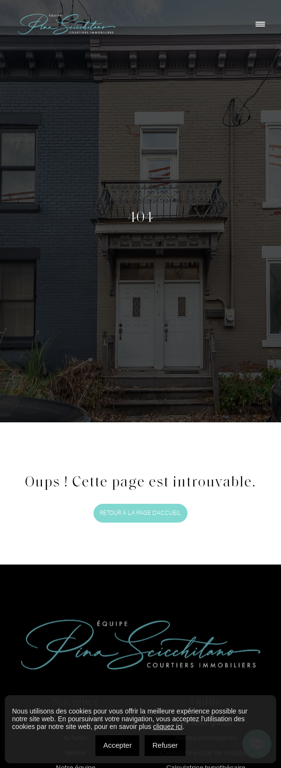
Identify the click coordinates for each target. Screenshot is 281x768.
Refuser (165, 745)
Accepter (117, 745)
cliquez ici (168, 726)
